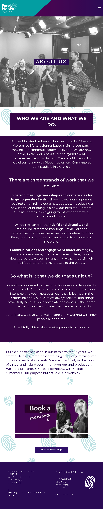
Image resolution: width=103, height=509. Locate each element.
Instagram (64, 479)
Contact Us (65, 494)
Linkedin (63, 482)
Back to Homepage (51, 450)
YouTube (62, 485)
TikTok (61, 487)
